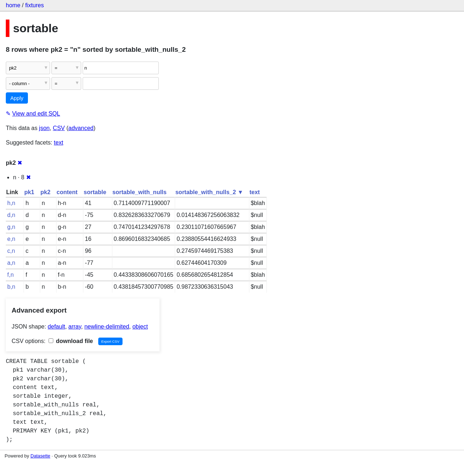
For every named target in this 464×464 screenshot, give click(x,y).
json (44, 128)
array (75, 326)
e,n (11, 239)
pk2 (45, 192)
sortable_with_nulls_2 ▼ (209, 192)
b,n (11, 287)
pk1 (29, 192)
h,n (11, 203)
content (67, 192)
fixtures (34, 5)
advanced (81, 128)
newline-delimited (106, 326)
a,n (11, 263)
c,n (11, 251)
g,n (11, 227)
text (58, 142)
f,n (10, 275)
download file (71, 341)
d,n (11, 215)
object (140, 326)
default (56, 326)
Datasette (40, 456)
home (13, 5)
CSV (59, 128)
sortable (95, 192)
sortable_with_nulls (139, 192)
